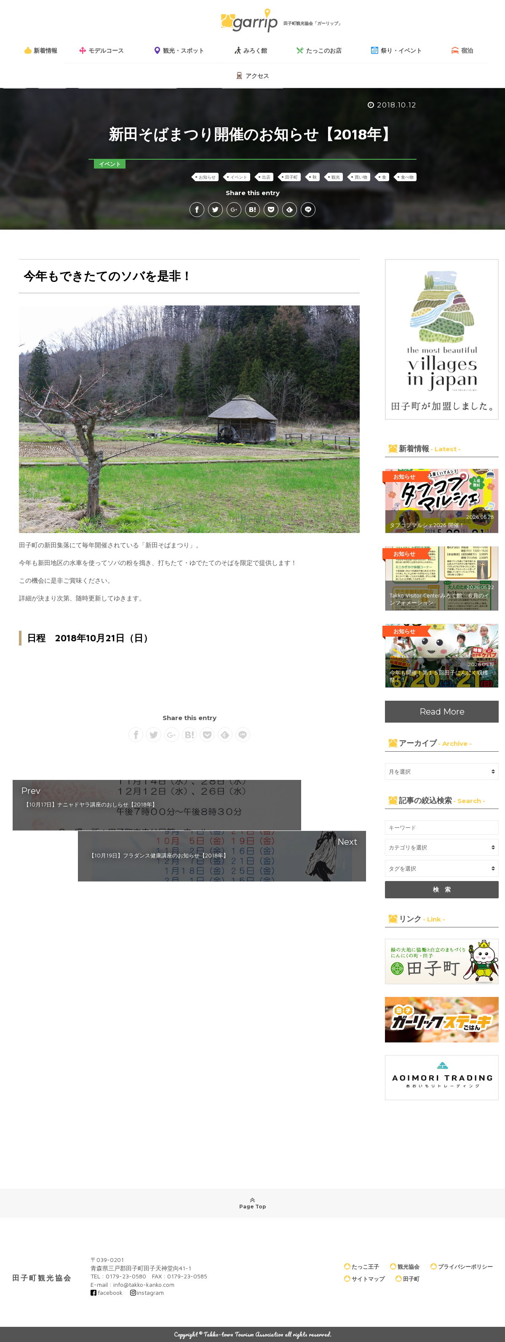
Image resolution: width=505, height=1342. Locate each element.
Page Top (252, 1203)
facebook (110, 1292)
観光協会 (404, 1266)
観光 (335, 176)
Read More (442, 712)
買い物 (361, 176)
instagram (150, 1292)
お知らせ (207, 176)
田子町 (291, 176)
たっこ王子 (361, 1266)
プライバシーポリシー (461, 1266)
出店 (266, 176)
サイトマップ (364, 1278)
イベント (238, 176)
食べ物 (407, 176)
